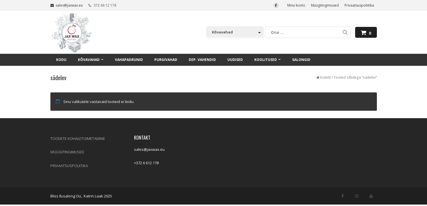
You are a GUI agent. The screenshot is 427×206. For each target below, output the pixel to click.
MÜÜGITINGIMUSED (67, 151)
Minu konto (296, 5)
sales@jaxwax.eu (66, 5)
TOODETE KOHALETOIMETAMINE (77, 138)
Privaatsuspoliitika (359, 5)
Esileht (325, 77)
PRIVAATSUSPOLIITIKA (69, 165)
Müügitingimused (325, 5)
